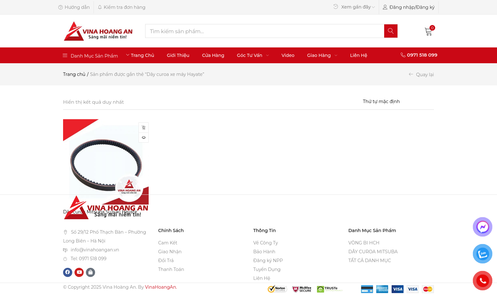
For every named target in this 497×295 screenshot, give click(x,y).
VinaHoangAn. (161, 287)
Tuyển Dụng (267, 270)
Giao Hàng (322, 55)
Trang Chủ (142, 55)
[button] (428, 31)
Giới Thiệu (178, 55)
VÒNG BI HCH (363, 243)
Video (287, 55)
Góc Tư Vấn (253, 55)
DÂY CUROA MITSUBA (373, 252)
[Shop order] (398, 101)
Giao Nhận (170, 252)
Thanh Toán (171, 270)
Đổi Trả (166, 261)
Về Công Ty (265, 243)
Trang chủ (74, 74)
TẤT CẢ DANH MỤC (369, 261)
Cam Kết (167, 243)
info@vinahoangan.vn (95, 250)
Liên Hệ (358, 55)
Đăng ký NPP (268, 261)
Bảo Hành (264, 252)
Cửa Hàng (213, 55)
